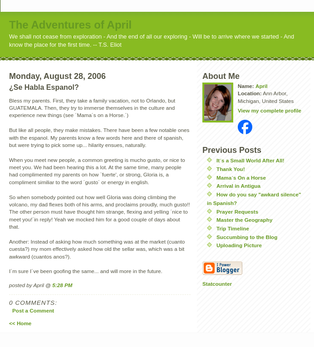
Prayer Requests (237, 212)
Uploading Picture (239, 245)
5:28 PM (62, 285)
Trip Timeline (232, 228)
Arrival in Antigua (238, 186)
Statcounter (217, 284)
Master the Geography (244, 220)
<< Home (20, 323)
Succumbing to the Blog (246, 237)
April (261, 86)
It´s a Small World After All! (250, 160)
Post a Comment (33, 310)
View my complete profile (269, 110)
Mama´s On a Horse (241, 178)
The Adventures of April (70, 25)
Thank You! (230, 169)
